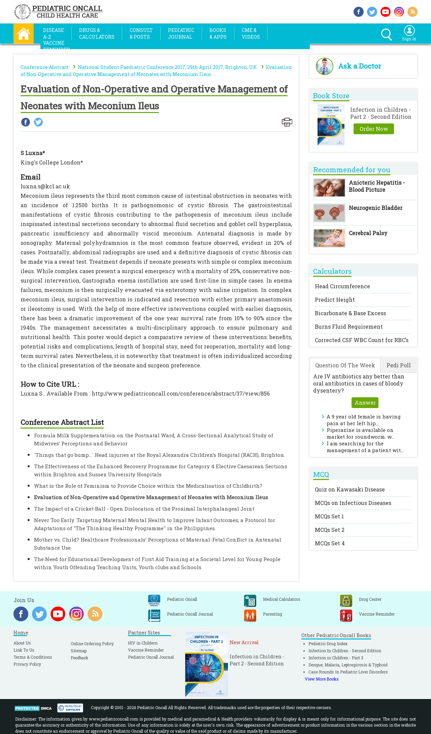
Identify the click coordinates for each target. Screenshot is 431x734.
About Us (22, 643)
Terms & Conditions (32, 657)
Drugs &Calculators (96, 33)
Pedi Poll (399, 365)
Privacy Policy (27, 664)
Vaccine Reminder (146, 650)
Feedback (79, 657)
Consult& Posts (141, 33)
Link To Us (23, 650)
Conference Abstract (45, 67)
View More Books (322, 679)
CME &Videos (251, 33)
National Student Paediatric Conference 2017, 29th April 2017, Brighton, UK (167, 67)
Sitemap (79, 650)
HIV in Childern (143, 643)
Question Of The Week (345, 365)
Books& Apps (218, 33)
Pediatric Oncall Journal (151, 657)
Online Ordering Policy (92, 643)
